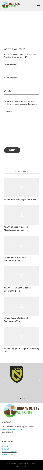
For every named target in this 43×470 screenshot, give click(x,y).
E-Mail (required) (10, 78)
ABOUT (5, 446)
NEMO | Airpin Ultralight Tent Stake (20, 200)
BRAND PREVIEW (9, 452)
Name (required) (10, 64)
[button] (18, 398)
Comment (8, 111)
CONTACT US (7, 454)
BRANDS (5, 449)
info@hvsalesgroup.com (12, 429)
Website (7, 91)
